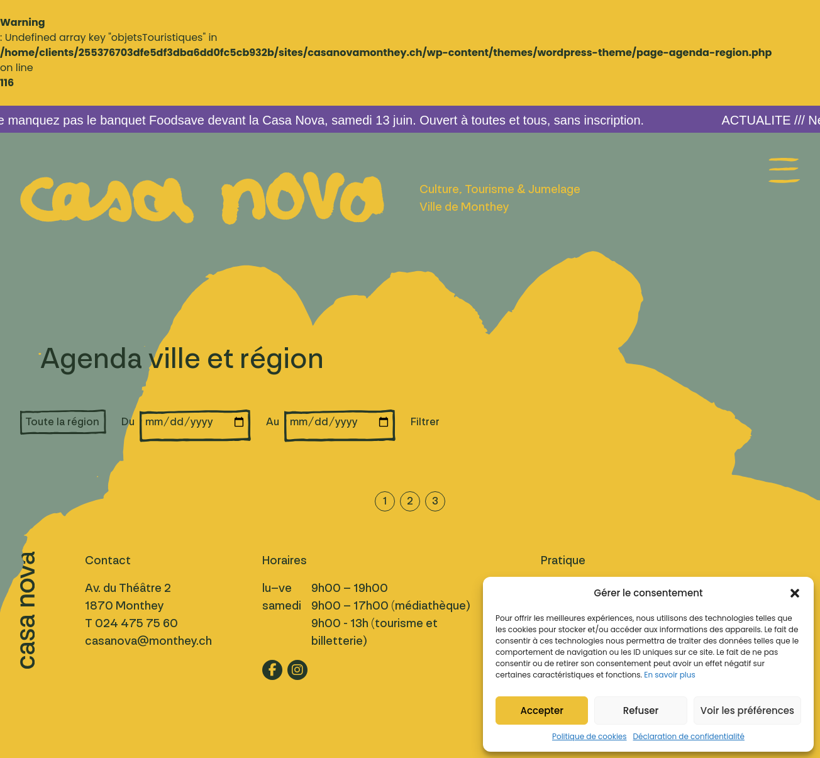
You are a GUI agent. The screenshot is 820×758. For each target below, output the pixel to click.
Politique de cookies (589, 736)
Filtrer (425, 421)
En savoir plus (669, 674)
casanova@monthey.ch (148, 641)
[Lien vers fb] (272, 670)
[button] (795, 593)
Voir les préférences (747, 710)
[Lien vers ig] (297, 670)
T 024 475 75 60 (131, 623)
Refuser (640, 710)
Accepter (541, 710)
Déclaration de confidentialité (689, 736)
